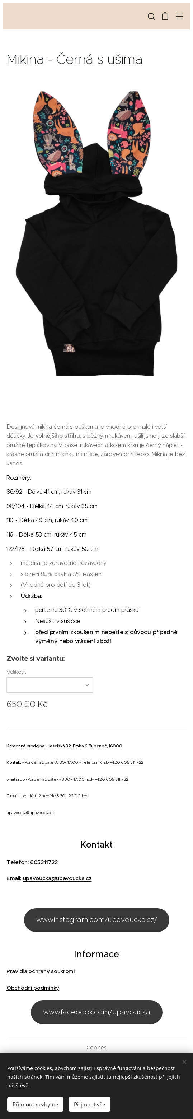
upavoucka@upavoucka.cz (30, 812)
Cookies (96, 1047)
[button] (150, 16)
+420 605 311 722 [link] (126, 762)
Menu (179, 16)
